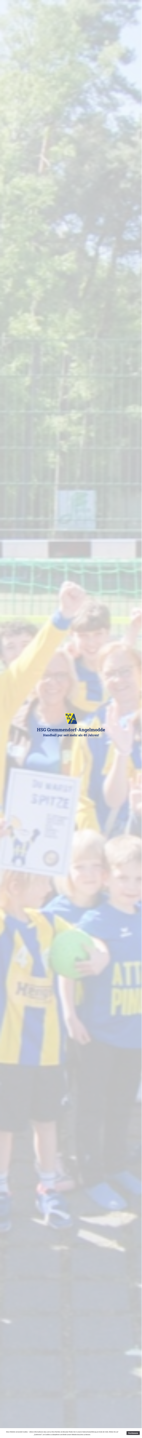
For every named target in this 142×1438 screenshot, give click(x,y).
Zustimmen (133, 1433)
